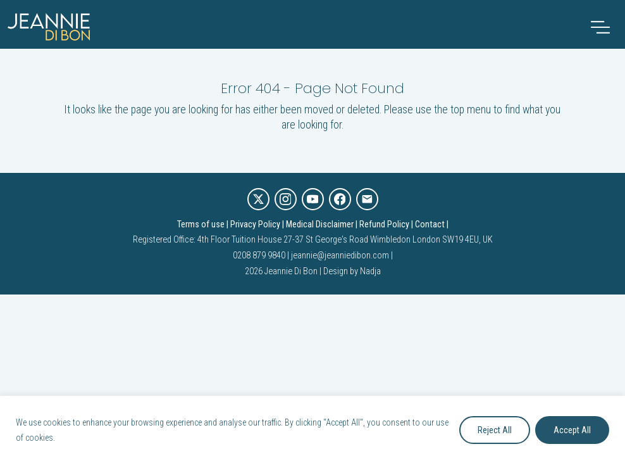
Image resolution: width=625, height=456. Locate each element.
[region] (312, 426)
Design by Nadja (352, 271)
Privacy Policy (255, 224)
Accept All (572, 430)
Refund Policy (384, 224)
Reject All (495, 430)
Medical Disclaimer (320, 224)
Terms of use (201, 224)
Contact (430, 224)
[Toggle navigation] (600, 27)
